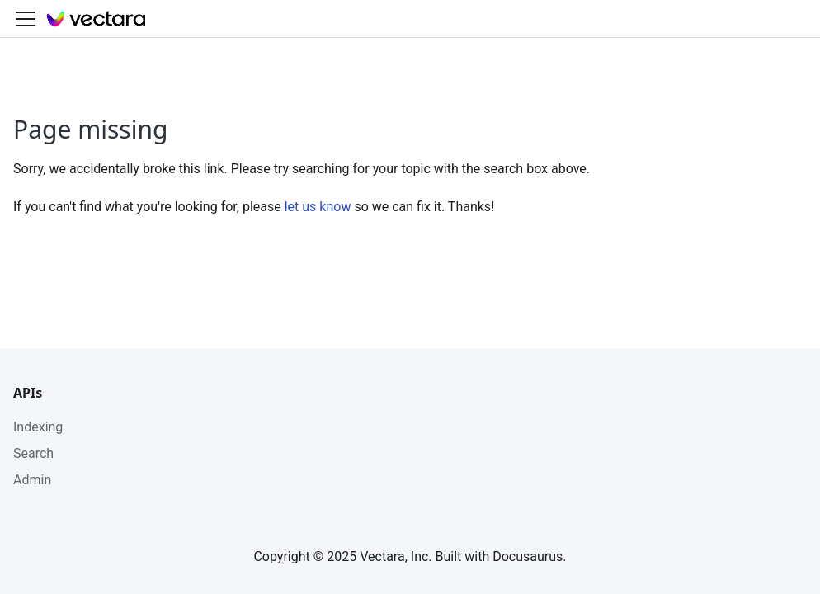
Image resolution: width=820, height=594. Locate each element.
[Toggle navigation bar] (25, 19)
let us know (318, 206)
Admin (32, 480)
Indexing (38, 427)
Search (33, 453)
